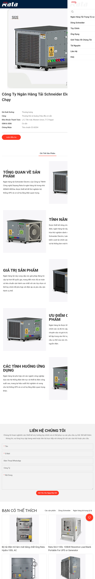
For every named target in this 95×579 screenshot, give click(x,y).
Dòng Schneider (64, 511)
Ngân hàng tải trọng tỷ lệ (82, 511)
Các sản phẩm (50, 511)
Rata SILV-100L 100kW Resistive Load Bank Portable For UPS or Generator (69, 549)
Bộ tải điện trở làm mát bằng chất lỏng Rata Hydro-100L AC (23, 549)
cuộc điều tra (11, 137)
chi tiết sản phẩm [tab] (47, 153)
